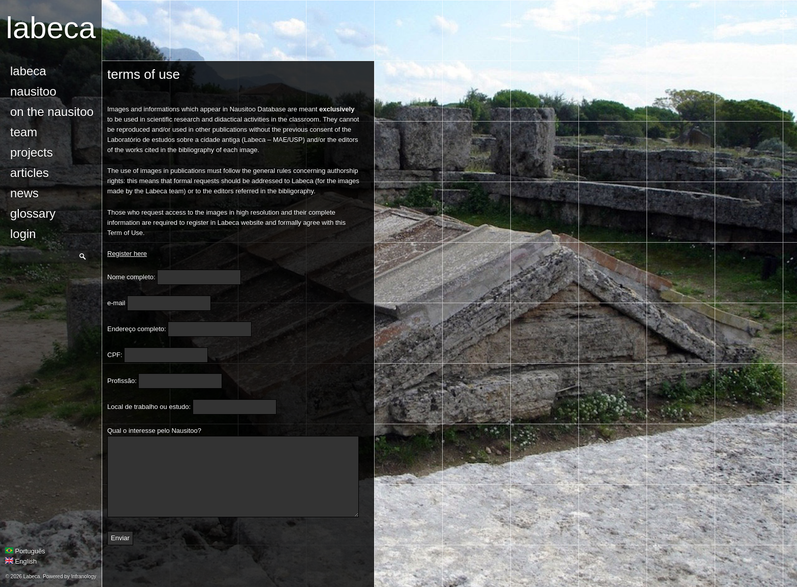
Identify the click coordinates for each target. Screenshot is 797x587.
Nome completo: (131, 277)
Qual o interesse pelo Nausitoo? (154, 430)
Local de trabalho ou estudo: (149, 406)
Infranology (83, 576)
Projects (31, 152)
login (23, 234)
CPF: (114, 355)
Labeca (51, 28)
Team (23, 132)
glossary (32, 213)
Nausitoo (33, 91)
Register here (127, 253)
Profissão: (122, 381)
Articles (29, 173)
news (24, 193)
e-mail (116, 303)
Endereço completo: (136, 329)
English (21, 561)
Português (25, 551)
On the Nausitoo (52, 112)
